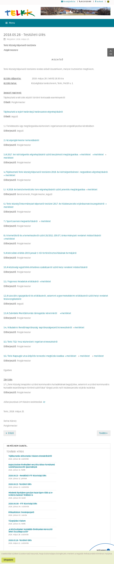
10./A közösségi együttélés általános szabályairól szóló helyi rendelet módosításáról (46, 267)
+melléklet (85, 154)
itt (44, 402)
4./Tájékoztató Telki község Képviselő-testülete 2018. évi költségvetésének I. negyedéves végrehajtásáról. (56, 172)
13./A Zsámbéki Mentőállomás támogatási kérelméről (30, 313)
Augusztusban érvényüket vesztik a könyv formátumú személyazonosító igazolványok (31, 466)
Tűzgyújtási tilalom (17, 521)
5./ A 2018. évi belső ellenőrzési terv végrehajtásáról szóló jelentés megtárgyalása (44, 189)
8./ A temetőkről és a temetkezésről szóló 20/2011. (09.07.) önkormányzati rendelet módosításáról (52, 235)
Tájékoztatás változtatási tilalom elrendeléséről (30, 456)
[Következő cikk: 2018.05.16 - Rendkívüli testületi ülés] (103, 433)
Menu (10, 23)
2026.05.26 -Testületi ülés (20, 540)
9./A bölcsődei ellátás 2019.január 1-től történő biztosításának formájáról (40, 253)
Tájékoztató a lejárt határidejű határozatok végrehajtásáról (33, 112)
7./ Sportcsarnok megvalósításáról (21, 221)
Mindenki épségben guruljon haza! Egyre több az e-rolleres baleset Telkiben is (30, 494)
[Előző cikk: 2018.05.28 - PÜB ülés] (10, 433)
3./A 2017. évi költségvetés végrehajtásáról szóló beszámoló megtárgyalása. (41, 154)
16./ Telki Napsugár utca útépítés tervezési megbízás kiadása (34, 356)
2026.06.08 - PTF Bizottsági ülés (22, 504)
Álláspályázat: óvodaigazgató (21, 512)
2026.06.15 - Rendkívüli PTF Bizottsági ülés (27, 476)
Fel (110, 52)
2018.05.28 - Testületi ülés (24, 35)
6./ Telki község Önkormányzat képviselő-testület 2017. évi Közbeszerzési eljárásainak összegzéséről (54, 204)
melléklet (9, 158)
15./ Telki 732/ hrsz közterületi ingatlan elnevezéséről (31, 342)
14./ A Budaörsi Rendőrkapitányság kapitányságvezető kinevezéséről (38, 327)
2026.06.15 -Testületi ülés (19, 484)
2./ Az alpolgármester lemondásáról (21, 140)
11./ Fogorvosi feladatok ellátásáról (21, 281)
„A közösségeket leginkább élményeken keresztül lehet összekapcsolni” (30, 530)
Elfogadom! (8, 560)
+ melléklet (9, 175)
